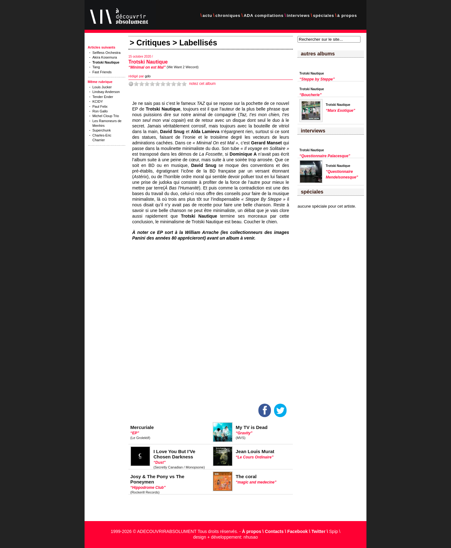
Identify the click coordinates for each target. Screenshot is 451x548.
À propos (251, 531)
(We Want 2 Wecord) (183, 67)
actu (207, 15)
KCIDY (97, 101)
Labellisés (198, 42)
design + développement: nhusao (225, 537)
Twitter (318, 531)
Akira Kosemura (104, 57)
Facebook (297, 531)
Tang (96, 67)
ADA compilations (263, 15)
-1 (130, 83)
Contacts (274, 531)
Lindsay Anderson (106, 92)
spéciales (323, 15)
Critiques (153, 42)
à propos (347, 15)
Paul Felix (99, 106)
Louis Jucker (102, 87)
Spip (333, 531)
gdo (148, 76)
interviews (298, 15)
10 (184, 83)
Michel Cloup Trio (105, 116)
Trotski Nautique (148, 62)
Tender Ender (102, 97)
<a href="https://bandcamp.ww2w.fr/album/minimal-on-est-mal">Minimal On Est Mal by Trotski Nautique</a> (187, 319)
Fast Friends (101, 72)
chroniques (228, 15)
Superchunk (101, 130)
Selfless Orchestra (106, 52)
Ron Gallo (100, 111)
